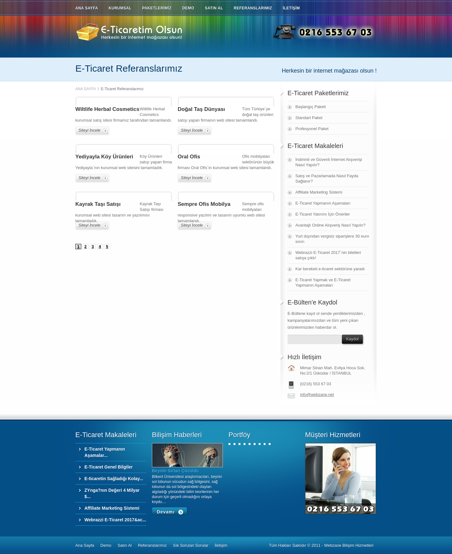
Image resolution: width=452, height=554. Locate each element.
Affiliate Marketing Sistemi (318, 192)
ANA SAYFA (86, 8)
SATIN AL (214, 8)
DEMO (188, 8)
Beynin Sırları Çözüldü (175, 470)
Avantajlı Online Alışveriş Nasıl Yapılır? (330, 225)
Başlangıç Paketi (310, 106)
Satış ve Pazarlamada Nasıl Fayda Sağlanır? (326, 178)
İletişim (221, 545)
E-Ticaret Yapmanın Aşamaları (322, 203)
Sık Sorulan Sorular (190, 545)
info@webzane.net (317, 394)
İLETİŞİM (291, 8)
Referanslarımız (152, 545)
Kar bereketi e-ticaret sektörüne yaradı (330, 268)
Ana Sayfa (84, 545)
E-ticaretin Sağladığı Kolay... (113, 478)
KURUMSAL (120, 8)
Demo (105, 545)
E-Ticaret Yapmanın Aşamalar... (104, 452)
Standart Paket (308, 117)
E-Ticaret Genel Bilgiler (108, 466)
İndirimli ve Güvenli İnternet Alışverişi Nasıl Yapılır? (328, 162)
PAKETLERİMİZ (157, 8)
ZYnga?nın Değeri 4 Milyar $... (112, 493)
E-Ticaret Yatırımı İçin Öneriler (322, 214)
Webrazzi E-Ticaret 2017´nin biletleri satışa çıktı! (328, 255)
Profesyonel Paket (312, 128)
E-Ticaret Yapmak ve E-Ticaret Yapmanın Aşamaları (323, 282)
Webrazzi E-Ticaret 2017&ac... (115, 519)
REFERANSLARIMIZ (253, 8)
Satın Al (125, 545)
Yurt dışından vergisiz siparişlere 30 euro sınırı (332, 239)
